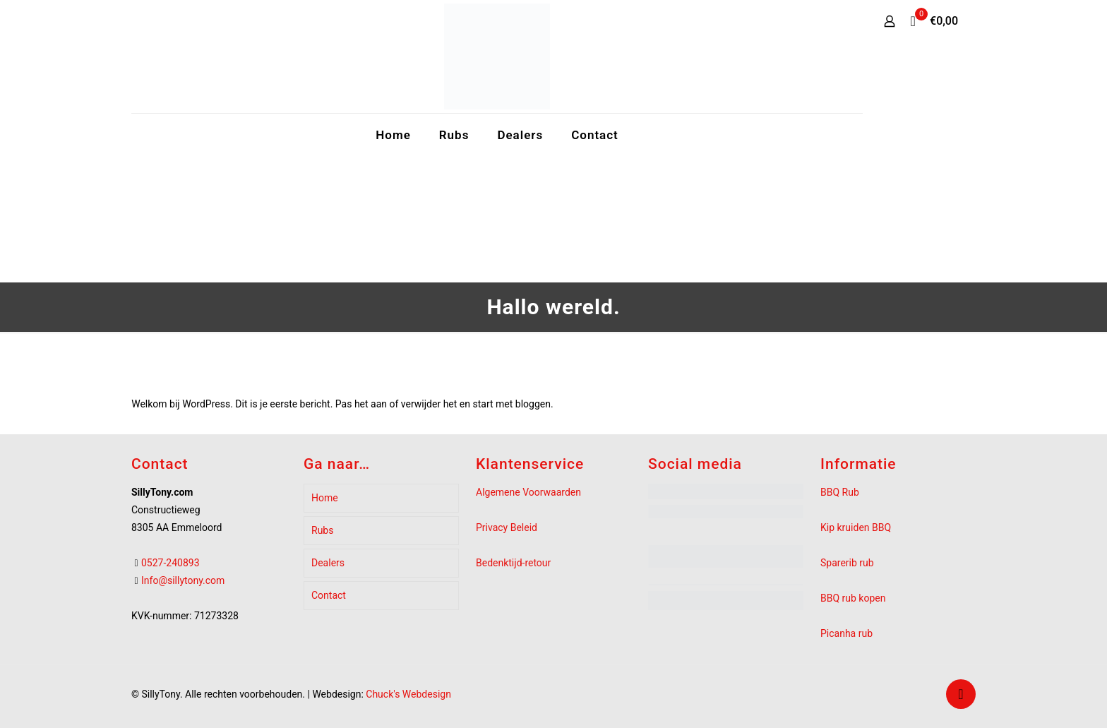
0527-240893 (170, 562)
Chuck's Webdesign (408, 694)
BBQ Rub (839, 492)
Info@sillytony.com (183, 580)
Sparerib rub (847, 562)
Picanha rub (846, 633)
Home (324, 497)
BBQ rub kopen (852, 598)
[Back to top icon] (961, 694)
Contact (328, 595)
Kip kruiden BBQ (855, 527)
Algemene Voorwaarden (528, 492)
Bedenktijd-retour (513, 562)
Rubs (322, 530)
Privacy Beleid (506, 527)
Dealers (328, 562)
